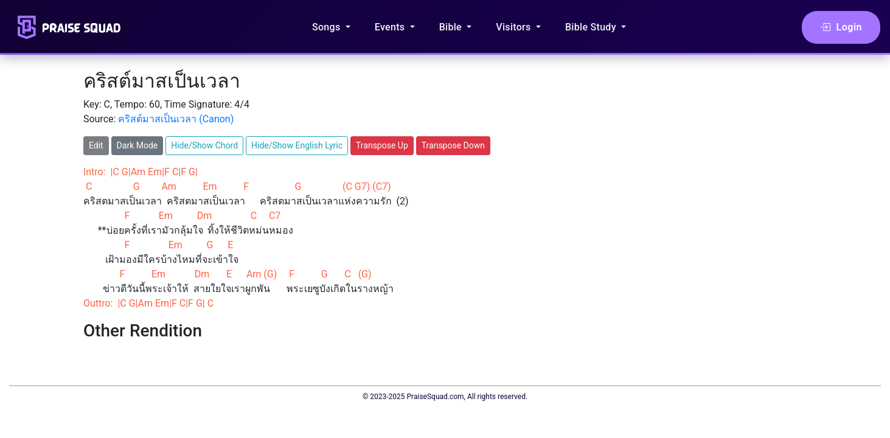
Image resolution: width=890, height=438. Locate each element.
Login (841, 27)
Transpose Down (453, 145)
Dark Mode (137, 145)
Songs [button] (327, 27)
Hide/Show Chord (204, 145)
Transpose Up (382, 145)
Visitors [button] (515, 27)
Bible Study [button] (592, 27)
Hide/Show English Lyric (296, 145)
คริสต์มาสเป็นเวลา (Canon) (176, 119)
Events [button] (391, 27)
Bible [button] (452, 27)
